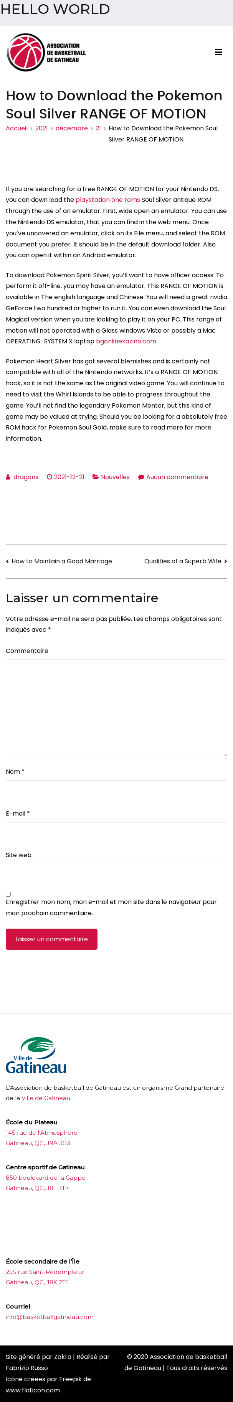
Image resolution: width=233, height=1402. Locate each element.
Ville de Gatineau (45, 1098)
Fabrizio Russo (27, 1368)
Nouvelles (115, 477)
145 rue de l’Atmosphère (42, 1132)
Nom (15, 771)
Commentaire (27, 650)
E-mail (18, 813)
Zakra (62, 1356)
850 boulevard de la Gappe (46, 1177)
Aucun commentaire (177, 477)
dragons (25, 477)
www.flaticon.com (33, 1390)
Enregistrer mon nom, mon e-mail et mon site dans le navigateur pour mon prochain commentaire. (111, 907)
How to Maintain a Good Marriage (62, 561)
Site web (18, 855)
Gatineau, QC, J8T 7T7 (37, 1188)
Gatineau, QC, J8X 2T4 (37, 1282)
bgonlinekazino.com (126, 341)
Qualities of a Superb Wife (182, 561)
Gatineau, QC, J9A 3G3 (38, 1143)
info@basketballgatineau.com (50, 1316)
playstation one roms (108, 199)
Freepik (70, 1379)
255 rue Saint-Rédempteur (45, 1271)
